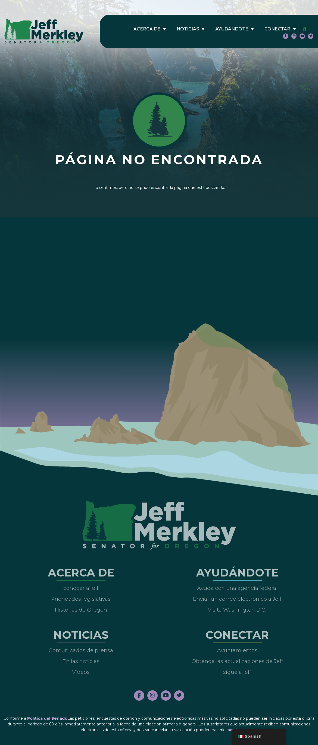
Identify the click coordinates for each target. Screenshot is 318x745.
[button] (304, 28)
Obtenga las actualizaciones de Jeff (237, 661)
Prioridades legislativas (81, 598)
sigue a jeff (237, 672)
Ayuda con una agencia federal (237, 588)
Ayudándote (234, 29)
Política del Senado (47, 718)
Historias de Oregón (81, 609)
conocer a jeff (80, 588)
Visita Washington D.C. (237, 609)
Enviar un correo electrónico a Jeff (237, 598)
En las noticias (81, 661)
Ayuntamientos (237, 650)
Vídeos (81, 672)
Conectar (280, 29)
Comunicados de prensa (81, 650)
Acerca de (149, 29)
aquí (231, 729)
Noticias (190, 29)
